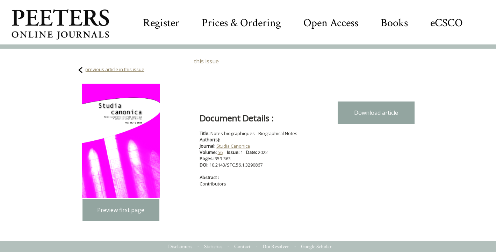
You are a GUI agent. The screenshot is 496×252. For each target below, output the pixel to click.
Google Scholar (316, 246)
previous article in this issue (114, 69)
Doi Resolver (276, 246)
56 (220, 152)
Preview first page (120, 210)
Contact (242, 246)
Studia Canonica (233, 146)
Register (161, 23)
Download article (376, 113)
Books (394, 23)
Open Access (330, 23)
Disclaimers (180, 246)
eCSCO (446, 23)
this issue (206, 61)
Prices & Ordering (241, 23)
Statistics (213, 246)
